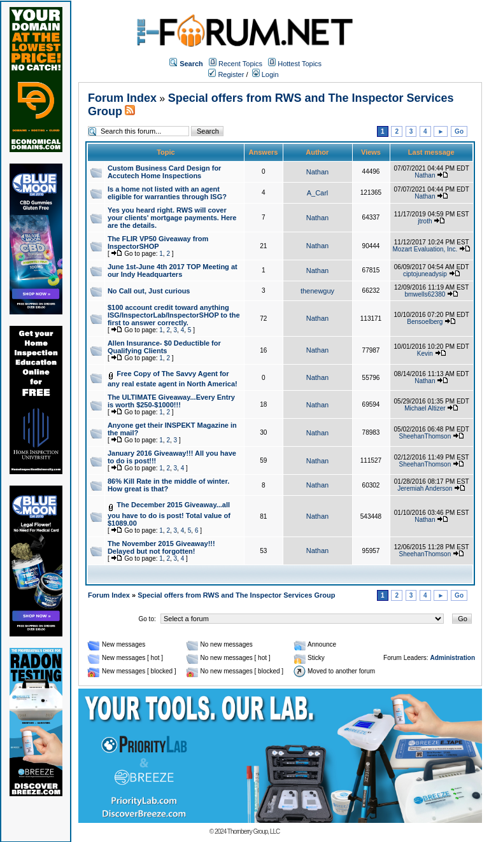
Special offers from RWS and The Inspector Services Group (236, 595)
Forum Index (122, 98)
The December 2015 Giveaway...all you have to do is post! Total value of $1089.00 (169, 514)
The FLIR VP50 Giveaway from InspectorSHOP (158, 242)
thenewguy (317, 291)
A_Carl (318, 193)
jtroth (425, 221)
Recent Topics (240, 63)
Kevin (425, 353)
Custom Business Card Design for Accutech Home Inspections (164, 171)
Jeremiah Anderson (424, 488)
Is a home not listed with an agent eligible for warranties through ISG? (167, 192)
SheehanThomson (425, 436)
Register (226, 74)
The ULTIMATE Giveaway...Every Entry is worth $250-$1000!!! (171, 401)
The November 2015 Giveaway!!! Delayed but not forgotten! (161, 547)
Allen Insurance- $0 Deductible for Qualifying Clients (164, 346)
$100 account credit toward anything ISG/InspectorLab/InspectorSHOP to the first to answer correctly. (174, 315)
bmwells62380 (424, 294)
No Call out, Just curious (149, 291)
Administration (452, 657)
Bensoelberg (425, 321)
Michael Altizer (424, 408)
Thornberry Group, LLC (253, 831)
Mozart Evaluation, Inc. (425, 249)
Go (459, 131)
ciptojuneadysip (425, 273)
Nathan (317, 172)
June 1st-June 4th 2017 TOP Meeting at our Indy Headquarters (172, 270)
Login (265, 74)
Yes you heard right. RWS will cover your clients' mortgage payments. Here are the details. (172, 217)
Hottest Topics (300, 63)
